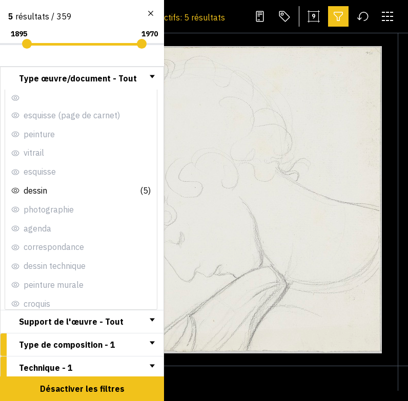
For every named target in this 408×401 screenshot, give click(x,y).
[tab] (82, 78)
